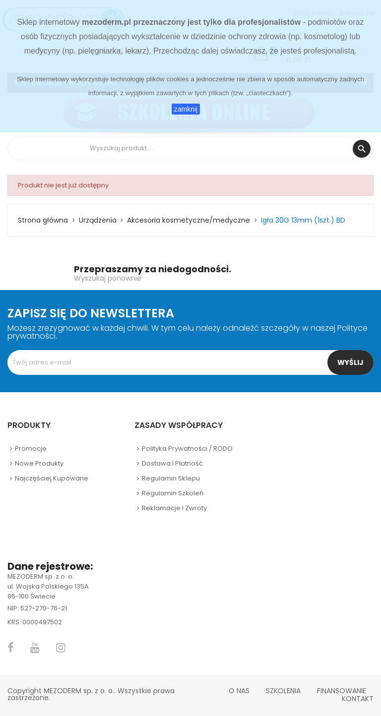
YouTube (35, 647)
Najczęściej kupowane (51, 478)
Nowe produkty (39, 463)
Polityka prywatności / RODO (187, 448)
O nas (239, 690)
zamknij (185, 109)
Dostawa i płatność (172, 463)
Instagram (60, 647)
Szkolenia (283, 690)
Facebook (10, 647)
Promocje (31, 448)
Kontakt (358, 698)
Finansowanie (341, 690)
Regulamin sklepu (171, 478)
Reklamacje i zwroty (174, 508)
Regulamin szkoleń (172, 493)
